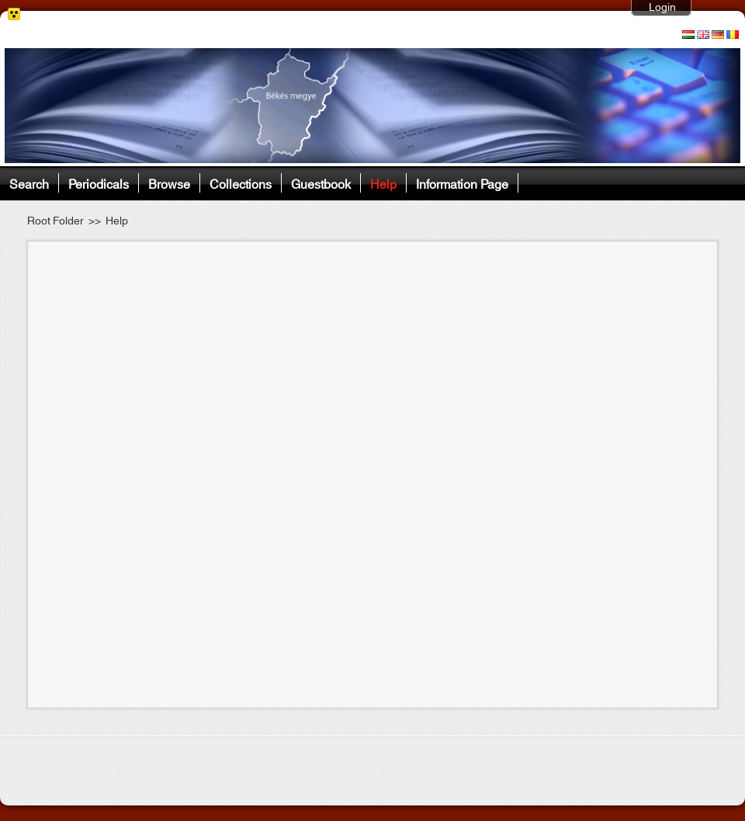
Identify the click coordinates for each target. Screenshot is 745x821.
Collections (241, 183)
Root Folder (55, 221)
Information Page (462, 183)
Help (383, 183)
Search (29, 183)
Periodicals (98, 183)
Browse (169, 183)
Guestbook (321, 183)
